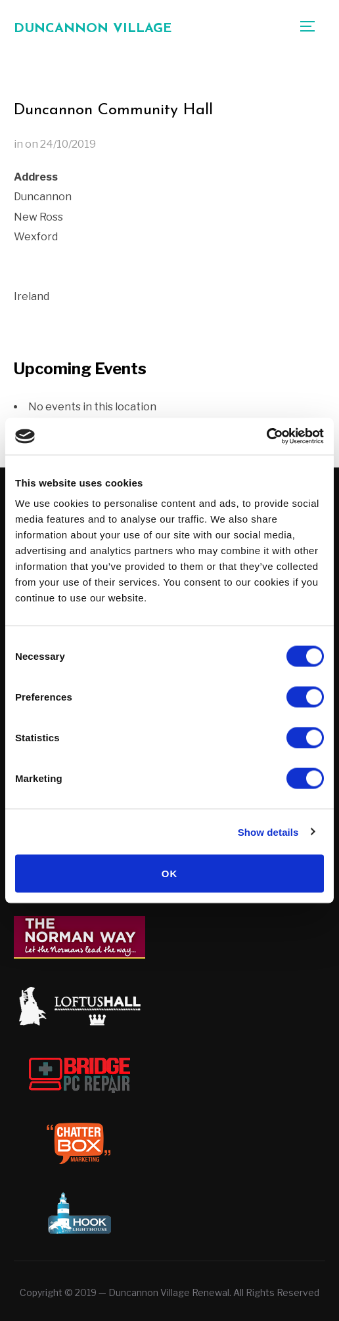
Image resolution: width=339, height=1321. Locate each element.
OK (170, 873)
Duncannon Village (93, 28)
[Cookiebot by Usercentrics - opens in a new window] (266, 436)
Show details (268, 831)
